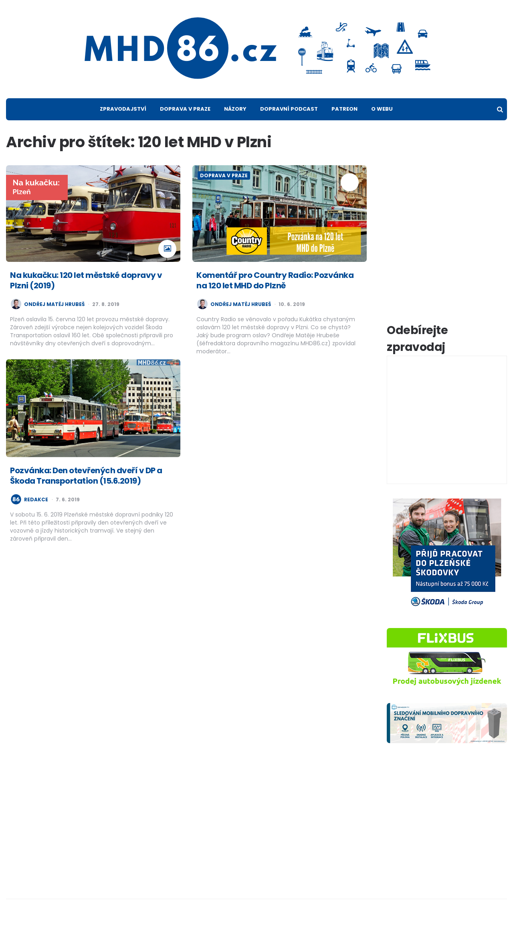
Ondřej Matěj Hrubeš (54, 304)
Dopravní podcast (289, 109)
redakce (36, 499)
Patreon (344, 109)
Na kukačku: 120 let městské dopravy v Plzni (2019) (86, 280)
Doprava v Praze (185, 109)
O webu (382, 109)
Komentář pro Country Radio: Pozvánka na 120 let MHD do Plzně (274, 280)
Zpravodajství (123, 109)
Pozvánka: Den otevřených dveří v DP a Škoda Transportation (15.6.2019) (86, 475)
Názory (235, 109)
